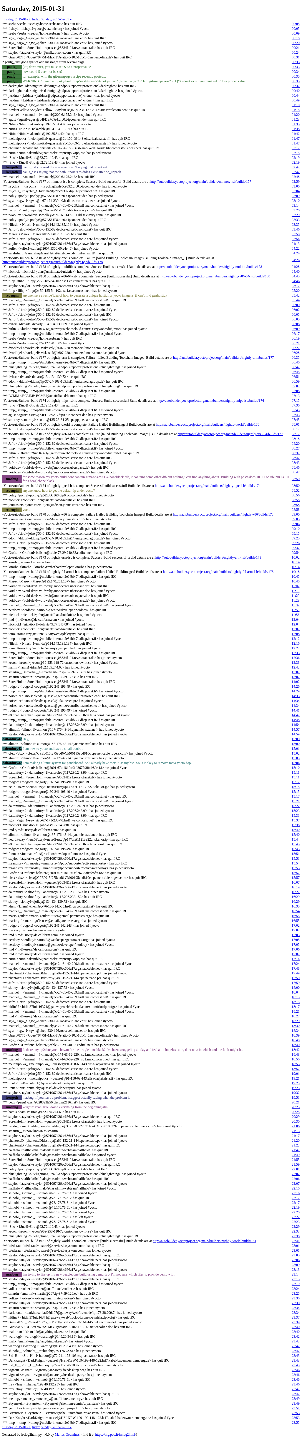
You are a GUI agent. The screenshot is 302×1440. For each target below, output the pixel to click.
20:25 (296, 1112)
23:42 (296, 1336)
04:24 (296, 253)
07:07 (296, 386)
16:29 (296, 897)
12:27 (296, 648)
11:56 (296, 615)
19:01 (296, 1073)
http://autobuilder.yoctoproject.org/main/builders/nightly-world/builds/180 (207, 424)
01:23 (296, 119)
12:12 (296, 638)
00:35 (296, 76)
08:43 (296, 463)
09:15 (296, 533)
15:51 (296, 854)
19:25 (296, 1088)
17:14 (296, 959)
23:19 (296, 1284)
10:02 (296, 557)
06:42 (296, 367)
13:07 (296, 672)
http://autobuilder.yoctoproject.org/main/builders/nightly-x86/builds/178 (223, 514)
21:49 (296, 1155)
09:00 (296, 514)
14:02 (296, 682)
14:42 (296, 715)
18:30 (296, 1026)
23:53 (296, 1413)
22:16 (296, 1193)
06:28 (296, 353)
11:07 (296, 586)
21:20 (296, 1140)
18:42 (296, 1050)
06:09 (296, 329)
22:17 (296, 1198)
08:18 (296, 439)
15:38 (296, 825)
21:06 (296, 1126)
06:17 (296, 333)
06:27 (296, 348)
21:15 (296, 1131)
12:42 (296, 667)
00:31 (296, 57)
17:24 (296, 964)
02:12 (296, 148)
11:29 (296, 595)
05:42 (296, 295)
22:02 (296, 1174)
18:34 (296, 1030)
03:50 (296, 234)
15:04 (296, 763)
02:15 (296, 153)
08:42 (296, 458)
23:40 (296, 1327)
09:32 (296, 548)
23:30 (296, 1298)
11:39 (296, 605)
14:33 (296, 696)
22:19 (296, 1207)
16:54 (296, 911)
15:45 (296, 844)
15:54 (296, 863)
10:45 (296, 576)
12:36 (296, 658)
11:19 (296, 591)
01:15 (296, 110)
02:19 (296, 157)
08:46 (296, 467)
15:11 (296, 772)
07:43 (296, 410)
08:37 (296, 453)
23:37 (296, 1317)
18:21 (296, 1011)
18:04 (296, 992)
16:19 (296, 887)
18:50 (296, 1059)
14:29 (296, 691)
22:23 (296, 1222)
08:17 (296, 434)
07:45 (296, 419)
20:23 (296, 1107)
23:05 (296, 1255)
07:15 (296, 400)
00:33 (296, 62)
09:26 (296, 543)
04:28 (296, 267)
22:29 (296, 1226)
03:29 (296, 215)
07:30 (296, 405)
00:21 (296, 48)
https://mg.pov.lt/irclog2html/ (115, 1434)
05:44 (296, 300)
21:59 (296, 1164)
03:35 (296, 224)
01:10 (296, 105)
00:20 (296, 43)
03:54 (296, 239)
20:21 (296, 1102)
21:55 (296, 1159)
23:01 (296, 1246)
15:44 (296, 839)
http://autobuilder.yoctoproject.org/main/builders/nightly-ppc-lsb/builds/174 (208, 486)
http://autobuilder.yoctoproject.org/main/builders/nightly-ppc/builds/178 (52, 262)
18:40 (296, 1040)
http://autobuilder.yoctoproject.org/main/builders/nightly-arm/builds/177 (223, 357)
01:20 (296, 114)
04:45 (296, 276)
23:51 (296, 1408)
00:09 (296, 33)
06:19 (296, 338)
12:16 (296, 643)
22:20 (296, 1212)
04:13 (296, 244)
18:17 (296, 1007)
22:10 (296, 1188)
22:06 (296, 1179)
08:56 (296, 495)
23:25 (296, 1293)
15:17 (296, 796)
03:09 (296, 196)
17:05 (296, 935)
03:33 (296, 220)
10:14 (296, 562)
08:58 (296, 500)
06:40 (296, 362)
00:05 (296, 24)
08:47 (296, 472)
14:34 (296, 701)
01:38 (296, 129)
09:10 (296, 529)
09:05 (296, 519)
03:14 (296, 205)
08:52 (296, 490)
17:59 (296, 983)
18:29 (296, 1021)
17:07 (296, 954)
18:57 (296, 1069)
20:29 (296, 1116)
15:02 (296, 753)
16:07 (296, 882)
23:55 (296, 1422)
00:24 (296, 52)
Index (36, 19)
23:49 (296, 1398)
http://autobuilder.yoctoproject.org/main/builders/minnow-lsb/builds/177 (200, 181)
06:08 (296, 324)
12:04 (296, 619)
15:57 (296, 873)
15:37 (296, 820)
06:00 (296, 305)
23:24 (296, 1289)
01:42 (296, 134)
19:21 (296, 1078)
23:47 (296, 1389)
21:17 (296, 1136)
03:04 (296, 191)
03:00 (296, 186)
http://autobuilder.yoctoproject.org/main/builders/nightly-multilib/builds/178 (209, 267)
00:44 (296, 95)
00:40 (296, 91)
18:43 (296, 1054)
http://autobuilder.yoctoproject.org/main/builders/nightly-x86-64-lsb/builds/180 (215, 276)
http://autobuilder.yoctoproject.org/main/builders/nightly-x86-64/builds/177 (230, 434)
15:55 (296, 868)
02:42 (296, 167)
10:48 (296, 581)
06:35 (296, 357)
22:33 (296, 1231)
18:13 (296, 997)
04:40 (296, 271)
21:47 (296, 1150)
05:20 (296, 290)
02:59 (296, 181)
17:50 (296, 978)
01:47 (296, 138)
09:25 (296, 538)
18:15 (296, 1002)
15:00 (296, 739)
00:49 (296, 100)
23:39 (296, 1322)
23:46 (296, 1370)
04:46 (296, 281)
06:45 (296, 372)
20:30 (296, 1121)
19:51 (296, 1097)
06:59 (296, 381)
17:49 (296, 973)
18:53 (296, 1064)
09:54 (296, 552)
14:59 (296, 734)
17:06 (296, 949)
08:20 (296, 443)
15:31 (296, 815)
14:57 (296, 729)
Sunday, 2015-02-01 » (56, 19)
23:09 (296, 1265)
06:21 (296, 343)
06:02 (296, 310)
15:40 (296, 830)
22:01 (296, 1169)
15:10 (296, 768)
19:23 (296, 1083)
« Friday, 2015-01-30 (16, 19)
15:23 (296, 811)
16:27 (296, 892)
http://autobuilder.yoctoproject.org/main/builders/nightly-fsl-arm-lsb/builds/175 (218, 572)
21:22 (296, 1145)
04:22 (296, 248)
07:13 (296, 396)
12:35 (296, 653)
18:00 (296, 987)
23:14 (296, 1274)
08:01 (296, 424)
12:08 (296, 634)
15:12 (296, 782)
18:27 (296, 1016)
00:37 (296, 86)
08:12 (296, 429)
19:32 (296, 1093)
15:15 (296, 787)
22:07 (296, 1183)
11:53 (296, 610)
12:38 (296, 662)
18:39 (296, 1035)
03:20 (296, 210)
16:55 (296, 916)
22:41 (296, 1241)
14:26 (296, 686)
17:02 (296, 925)
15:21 (296, 801)
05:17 (296, 286)
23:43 (296, 1355)
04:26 (296, 260)
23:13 (296, 1269)
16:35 (296, 906)
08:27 (296, 448)
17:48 (296, 968)
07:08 (296, 391)
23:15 (296, 1279)
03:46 (296, 229)
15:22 (296, 806)
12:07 (296, 629)
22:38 (296, 1236)
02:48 (296, 177)
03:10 (296, 200)
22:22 (296, 1217)
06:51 (296, 376)
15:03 (296, 758)
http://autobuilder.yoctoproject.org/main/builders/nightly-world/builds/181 (204, 1241)
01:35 (296, 124)
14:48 (296, 720)
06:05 (296, 314)
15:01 (296, 748)
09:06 (296, 524)
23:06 (296, 1260)
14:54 (296, 725)
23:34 (296, 1308)
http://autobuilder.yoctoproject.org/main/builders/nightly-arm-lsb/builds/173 (208, 557)
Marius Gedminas (67, 1434)
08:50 (296, 479)
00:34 (296, 71)
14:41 (296, 710)
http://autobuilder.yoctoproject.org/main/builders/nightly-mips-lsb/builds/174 (210, 400)
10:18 (296, 572)
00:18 (296, 38)
